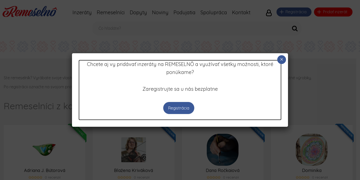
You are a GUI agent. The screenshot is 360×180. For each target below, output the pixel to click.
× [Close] (281, 59)
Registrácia (178, 108)
